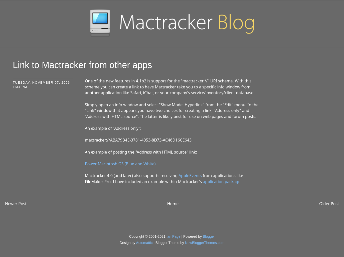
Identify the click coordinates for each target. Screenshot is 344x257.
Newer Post (16, 203)
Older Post (329, 203)
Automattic (144, 243)
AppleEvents (190, 175)
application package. (222, 181)
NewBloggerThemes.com (204, 243)
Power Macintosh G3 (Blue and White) (120, 164)
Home (173, 203)
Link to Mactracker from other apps (82, 65)
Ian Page (173, 236)
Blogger (209, 236)
